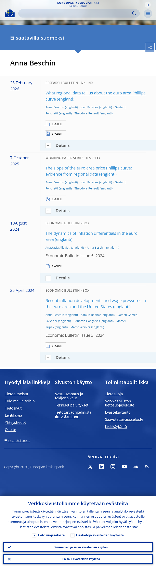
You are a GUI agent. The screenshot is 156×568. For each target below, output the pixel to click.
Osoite (10, 429)
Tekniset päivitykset (71, 405)
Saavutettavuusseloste (124, 419)
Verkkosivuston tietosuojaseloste (119, 403)
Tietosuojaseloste (51, 535)
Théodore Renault (87, 113)
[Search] (76, 13)
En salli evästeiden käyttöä (81, 559)
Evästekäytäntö (118, 412)
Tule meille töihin (20, 401)
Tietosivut (13, 408)
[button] (148, 5)
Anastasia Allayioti (58, 247)
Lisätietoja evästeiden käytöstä (100, 535)
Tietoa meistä (16, 393)
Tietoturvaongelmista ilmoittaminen (73, 414)
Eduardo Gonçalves (87, 321)
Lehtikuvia (13, 415)
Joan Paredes (89, 107)
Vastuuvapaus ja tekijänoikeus (69, 395)
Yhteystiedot (15, 422)
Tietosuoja (114, 393)
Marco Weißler (80, 327)
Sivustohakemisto (19, 441)
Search (134, 13)
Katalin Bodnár (91, 315)
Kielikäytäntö (116, 426)
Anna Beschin (55, 107)
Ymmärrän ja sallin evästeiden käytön (81, 547)
